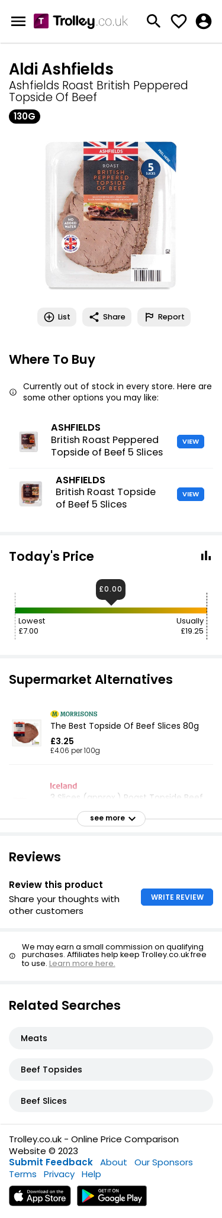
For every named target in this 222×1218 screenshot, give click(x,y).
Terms (23, 1174)
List (56, 317)
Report (164, 317)
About (113, 1162)
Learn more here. (82, 963)
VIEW (190, 441)
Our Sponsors (163, 1162)
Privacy (59, 1174)
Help (91, 1174)
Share (107, 317)
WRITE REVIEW (177, 897)
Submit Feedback (51, 1162)
